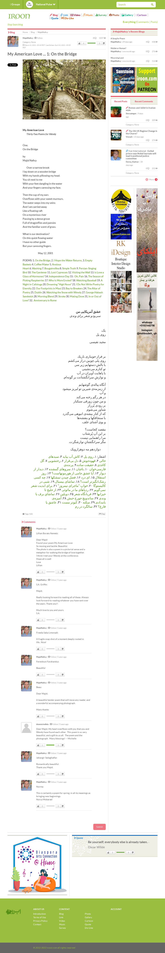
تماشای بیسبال (65, 481)
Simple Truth (69, 268)
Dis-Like (67, 18)
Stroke (61, 296)
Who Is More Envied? (60, 280)
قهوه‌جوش (89, 461)
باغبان (80, 469)
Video (75, 15)
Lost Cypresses (59, 272)
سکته (86, 502)
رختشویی (54, 461)
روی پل (88, 456)
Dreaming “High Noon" (59, 284)
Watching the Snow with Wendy (63, 292)
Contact (37, 924)
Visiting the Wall (81, 272)
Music (88, 15)
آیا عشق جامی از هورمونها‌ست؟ (73, 473)
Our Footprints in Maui (48, 288)
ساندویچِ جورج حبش (80, 498)
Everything (129, 21)
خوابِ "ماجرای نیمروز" (73, 485)
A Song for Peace (118, 38)
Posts (154, 21)
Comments (143, 21)
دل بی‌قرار (71, 461)
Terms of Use (39, 917)
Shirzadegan (131, 113)
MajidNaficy (28, 38)
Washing (37, 268)
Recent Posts (120, 101)
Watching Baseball (86, 280)
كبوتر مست (69, 502)
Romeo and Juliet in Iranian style (141, 109)
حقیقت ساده (85, 465)
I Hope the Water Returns (68, 260)
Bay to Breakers (74, 288)
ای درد (85, 477)
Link (64, 15)
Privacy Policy (40, 921)
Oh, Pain (79, 276)
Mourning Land (117, 58)
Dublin (38, 292)
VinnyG (129, 137)
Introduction (39, 914)
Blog (54, 15)
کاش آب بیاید (71, 456)
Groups (15, 4)
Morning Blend (46, 296)
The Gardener (39, 272)
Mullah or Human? (118, 48)
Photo (114, 15)
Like (79, 43)
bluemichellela (42, 724)
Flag (102, 514)
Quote (54, 18)
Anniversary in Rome (45, 300)
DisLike (103, 43)
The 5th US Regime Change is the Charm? (141, 132)
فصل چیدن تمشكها (63, 477)
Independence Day (59, 276)
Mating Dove (77, 296)
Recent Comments (144, 101)
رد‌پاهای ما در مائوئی (75, 490)
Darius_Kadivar (132, 162)
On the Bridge (42, 260)
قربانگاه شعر (82, 494)
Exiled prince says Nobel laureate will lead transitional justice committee (141, 155)
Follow (38, 38)
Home (25, 32)
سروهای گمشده (60, 469)
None (33, 42)
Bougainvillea (51, 268)
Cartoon (141, 15)
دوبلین (64, 494)
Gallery (127, 15)
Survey (101, 15)
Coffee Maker (41, 264)
